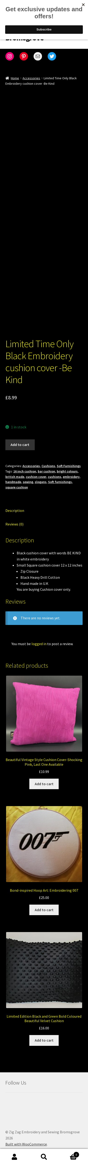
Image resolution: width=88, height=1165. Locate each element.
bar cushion (46, 465)
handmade (13, 476)
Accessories (31, 78)
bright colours (67, 465)
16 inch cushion (24, 465)
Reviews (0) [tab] (14, 518)
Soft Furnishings (69, 460)
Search (44, 1157)
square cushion (16, 481)
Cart (69, 1154)
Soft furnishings (60, 476)
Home (15, 78)
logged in (38, 637)
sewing (28, 476)
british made (14, 470)
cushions (54, 470)
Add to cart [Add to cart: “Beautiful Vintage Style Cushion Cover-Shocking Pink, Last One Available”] (44, 777)
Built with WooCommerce (26, 1138)
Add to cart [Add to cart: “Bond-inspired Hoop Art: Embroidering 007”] (44, 903)
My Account (14, 1157)
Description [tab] (14, 504)
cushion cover (36, 470)
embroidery (71, 470)
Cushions (48, 460)
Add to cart (20, 438)
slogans (40, 476)
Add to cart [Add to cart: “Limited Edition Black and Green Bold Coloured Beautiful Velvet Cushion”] (44, 1034)
